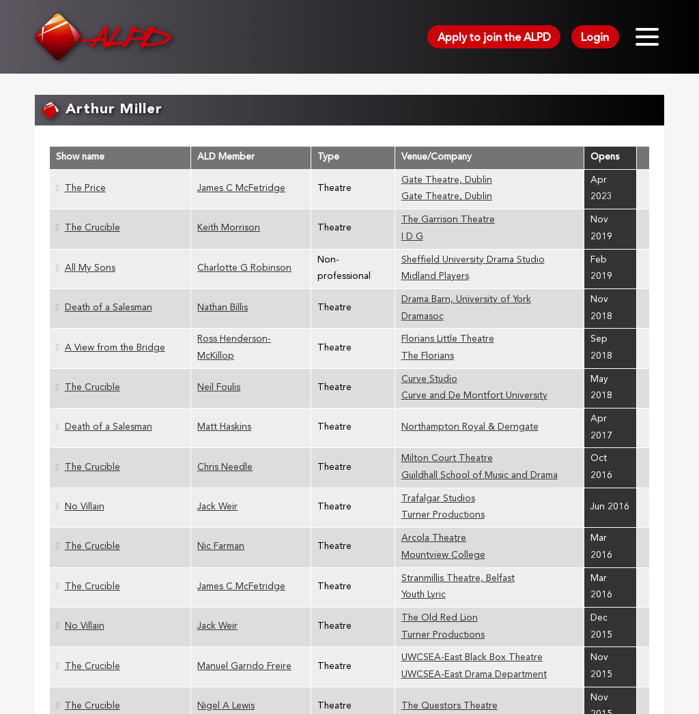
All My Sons (90, 268)
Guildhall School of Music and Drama (479, 475)
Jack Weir (217, 507)
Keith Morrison (228, 228)
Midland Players (435, 276)
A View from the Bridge (115, 348)
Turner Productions (443, 515)
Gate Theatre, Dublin (446, 180)
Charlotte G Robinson (244, 268)
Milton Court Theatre (447, 458)
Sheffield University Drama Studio (473, 260)
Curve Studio (429, 379)
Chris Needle (225, 467)
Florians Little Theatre (447, 339)
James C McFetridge (241, 188)
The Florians (427, 356)
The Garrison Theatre (448, 219)
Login (595, 38)
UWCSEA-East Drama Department (474, 674)
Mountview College (443, 555)
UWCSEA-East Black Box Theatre (472, 657)
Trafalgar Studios (438, 498)
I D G (412, 237)
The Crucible (92, 228)
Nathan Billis (222, 307)
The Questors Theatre (449, 706)
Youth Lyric (423, 595)
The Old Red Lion (439, 618)
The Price (85, 188)
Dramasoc (422, 316)
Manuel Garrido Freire (244, 666)
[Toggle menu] (647, 37)
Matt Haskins (224, 427)
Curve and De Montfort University (474, 395)
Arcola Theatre (433, 538)
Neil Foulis (218, 387)
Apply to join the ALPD (494, 38)
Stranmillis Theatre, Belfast (458, 578)
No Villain (84, 507)
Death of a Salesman (108, 307)
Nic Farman (220, 546)
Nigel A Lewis (226, 706)
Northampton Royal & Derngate (470, 427)
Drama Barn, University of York (466, 299)
